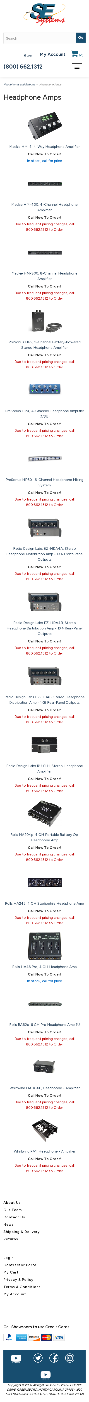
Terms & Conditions (22, 1287)
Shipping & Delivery (21, 1232)
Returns (10, 1239)
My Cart (11, 1272)
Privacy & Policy (18, 1279)
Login (28, 55)
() (77, 55)
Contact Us (14, 1217)
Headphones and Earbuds (19, 84)
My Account (52, 54)
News (8, 1224)
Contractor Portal (20, 1265)
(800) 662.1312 (23, 66)
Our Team (12, 1210)
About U (11, 1202)
